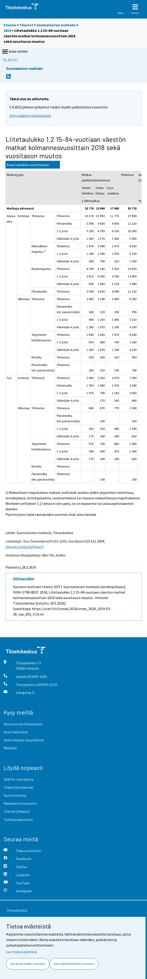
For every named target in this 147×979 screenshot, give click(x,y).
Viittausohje (23, 578)
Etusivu (10, 25)
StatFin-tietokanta (18, 779)
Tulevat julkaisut (17, 811)
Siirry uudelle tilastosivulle (30, 115)
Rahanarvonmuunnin (20, 803)
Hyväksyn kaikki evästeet (27, 964)
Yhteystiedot (17, 910)
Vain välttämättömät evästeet (73, 964)
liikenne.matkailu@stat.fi (24, 546)
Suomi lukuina (15, 795)
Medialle (10, 748)
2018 (7, 30)
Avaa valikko (14, 51)
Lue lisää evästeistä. (21, 951)
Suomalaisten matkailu (56, 25)
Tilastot (26, 25)
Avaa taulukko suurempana (28, 164)
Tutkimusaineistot (18, 819)
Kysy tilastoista (16, 732)
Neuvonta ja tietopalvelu (23, 724)
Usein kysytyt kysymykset (24, 740)
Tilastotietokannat (18, 787)
